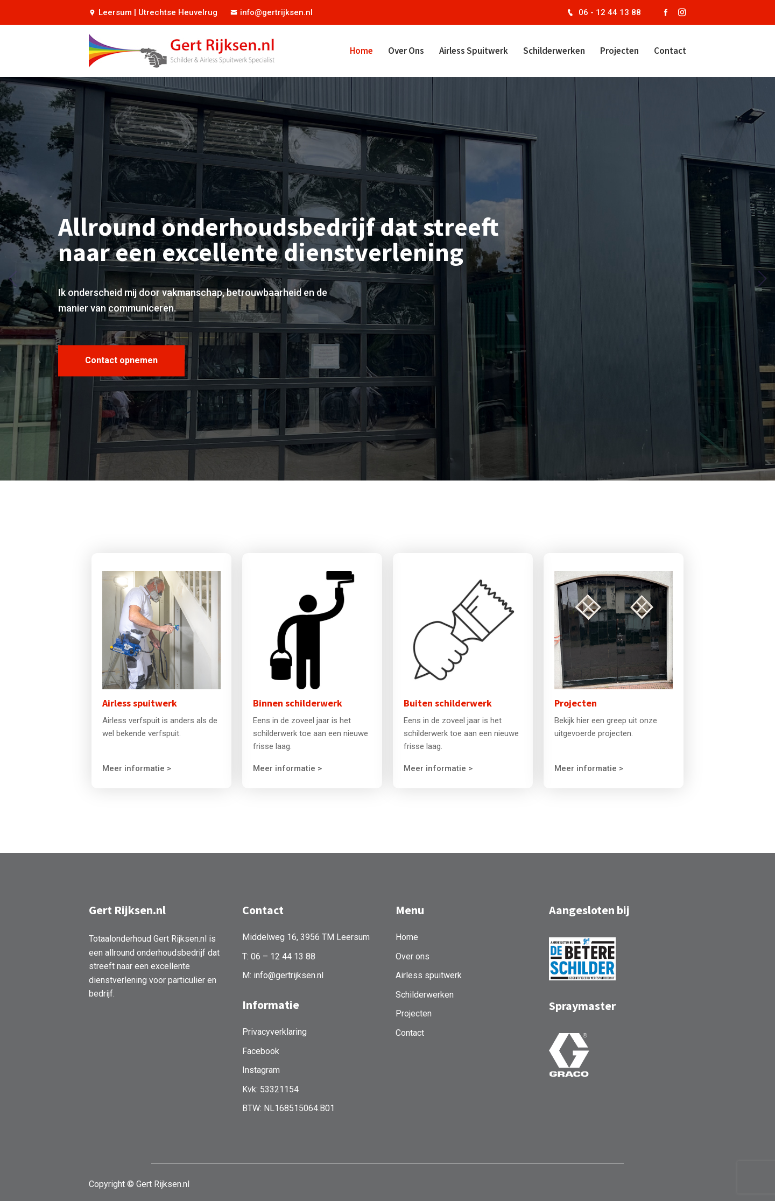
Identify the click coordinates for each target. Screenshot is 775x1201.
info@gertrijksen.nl (272, 12)
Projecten (619, 50)
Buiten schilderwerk (448, 701)
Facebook (260, 1048)
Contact (670, 50)
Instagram (261, 1067)
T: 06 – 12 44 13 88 (278, 953)
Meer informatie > (136, 767)
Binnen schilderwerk (297, 701)
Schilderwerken (554, 50)
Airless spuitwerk (473, 50)
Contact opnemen (121, 375)
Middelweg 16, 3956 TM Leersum (306, 934)
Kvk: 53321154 (270, 1086)
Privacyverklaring (274, 1029)
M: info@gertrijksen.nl (282, 972)
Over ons (406, 50)
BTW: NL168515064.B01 (288, 1105)
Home (361, 50)
